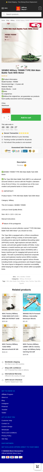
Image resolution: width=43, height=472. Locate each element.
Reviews (21, 165)
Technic (31, 281)
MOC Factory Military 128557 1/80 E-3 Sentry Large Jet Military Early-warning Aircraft (31, 348)
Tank (26, 281)
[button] (37, 466)
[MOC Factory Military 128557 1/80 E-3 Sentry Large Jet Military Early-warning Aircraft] (31, 333)
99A (7, 281)
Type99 (21, 283)
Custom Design (7, 426)
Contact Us (5, 423)
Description (21, 162)
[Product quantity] (4, 118)
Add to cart (26, 118)
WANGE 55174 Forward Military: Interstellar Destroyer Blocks (31, 316)
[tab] (21, 162)
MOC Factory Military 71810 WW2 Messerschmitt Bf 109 (10, 346)
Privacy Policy (6, 436)
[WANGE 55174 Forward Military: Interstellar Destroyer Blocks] (31, 302)
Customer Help (7, 420)
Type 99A (37, 281)
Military (13, 20)
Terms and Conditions (9, 433)
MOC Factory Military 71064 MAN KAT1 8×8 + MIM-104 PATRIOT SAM (10, 316)
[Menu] (3, 8)
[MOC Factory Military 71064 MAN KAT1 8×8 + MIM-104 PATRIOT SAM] (11, 302)
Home (3, 20)
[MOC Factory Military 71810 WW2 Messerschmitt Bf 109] (11, 333)
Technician (28, 279)
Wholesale (5, 430)
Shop (7, 20)
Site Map (5, 439)
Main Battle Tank (15, 281)
